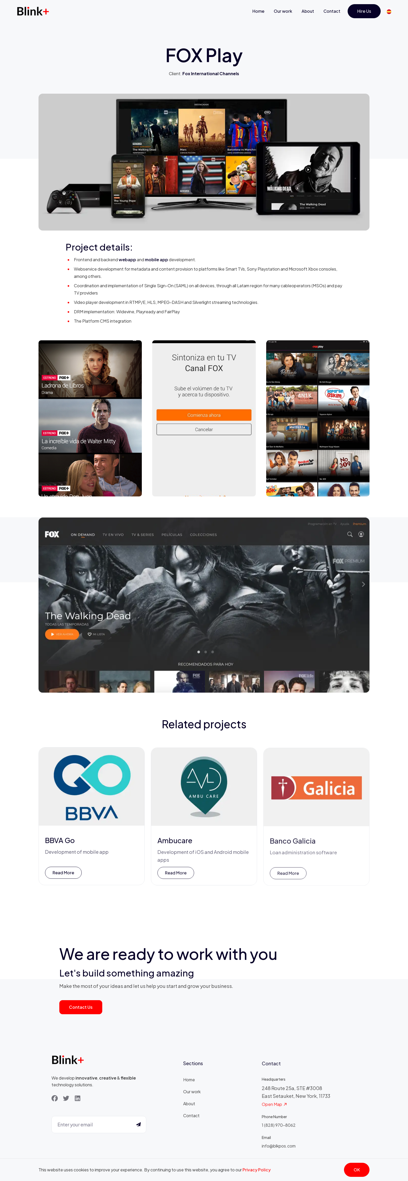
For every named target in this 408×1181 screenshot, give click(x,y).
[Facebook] (55, 1099)
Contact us (81, 1007)
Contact (331, 11)
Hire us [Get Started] (364, 11)
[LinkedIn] (77, 1099)
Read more (63, 874)
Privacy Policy (257, 1169)
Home (258, 11)
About (308, 11)
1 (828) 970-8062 (279, 1128)
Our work (283, 11)
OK (357, 1169)
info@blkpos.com (279, 1149)
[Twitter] (66, 1099)
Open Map (274, 1108)
